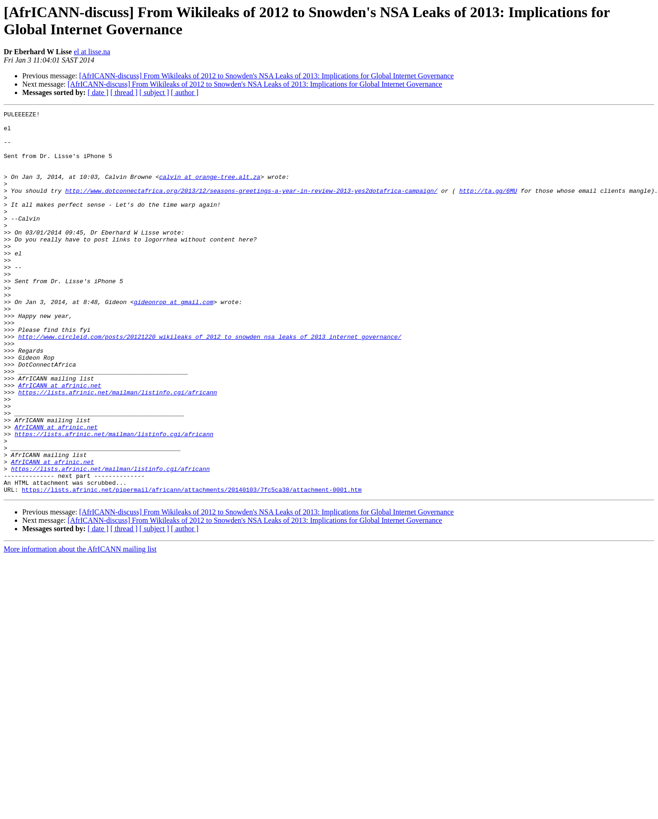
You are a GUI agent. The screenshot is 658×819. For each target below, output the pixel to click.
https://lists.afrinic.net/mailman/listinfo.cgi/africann (117, 449)
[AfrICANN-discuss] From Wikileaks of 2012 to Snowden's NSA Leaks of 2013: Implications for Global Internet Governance (266, 76)
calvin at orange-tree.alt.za (209, 190)
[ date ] (98, 92)
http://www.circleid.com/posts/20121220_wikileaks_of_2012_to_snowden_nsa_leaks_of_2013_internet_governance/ (209, 382)
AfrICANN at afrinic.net (59, 441)
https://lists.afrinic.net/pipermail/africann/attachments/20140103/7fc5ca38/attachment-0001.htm (191, 566)
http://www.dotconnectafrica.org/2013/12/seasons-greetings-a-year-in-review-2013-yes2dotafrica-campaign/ (251, 207)
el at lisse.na (92, 52)
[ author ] (185, 92)
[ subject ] (154, 92)
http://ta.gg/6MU (488, 207)
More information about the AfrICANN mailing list (80, 625)
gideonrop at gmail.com (174, 340)
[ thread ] (124, 92)
